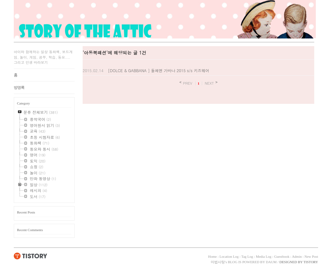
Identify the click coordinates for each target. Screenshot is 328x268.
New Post (311, 256)
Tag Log (247, 256)
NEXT (209, 83)
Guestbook (282, 256)
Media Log (264, 256)
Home (212, 256)
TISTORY (30, 255)
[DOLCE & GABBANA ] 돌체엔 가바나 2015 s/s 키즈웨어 (158, 70)
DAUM (271, 262)
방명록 (19, 87)
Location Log (229, 256)
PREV (187, 83)
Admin (297, 256)
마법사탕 (218, 262)
